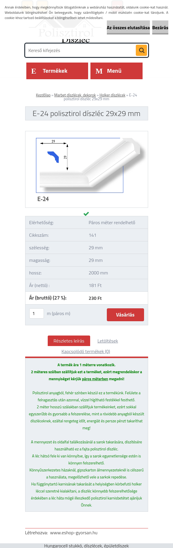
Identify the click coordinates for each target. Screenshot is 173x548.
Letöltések (107, 340)
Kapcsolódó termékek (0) (85, 351)
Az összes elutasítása (128, 27)
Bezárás (160, 27)
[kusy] (36, 313)
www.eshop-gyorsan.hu (73, 532)
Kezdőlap (43, 95)
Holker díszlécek (112, 95)
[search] (141, 50)
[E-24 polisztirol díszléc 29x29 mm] (86, 133)
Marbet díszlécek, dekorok (75, 95)
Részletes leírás (69, 340)
